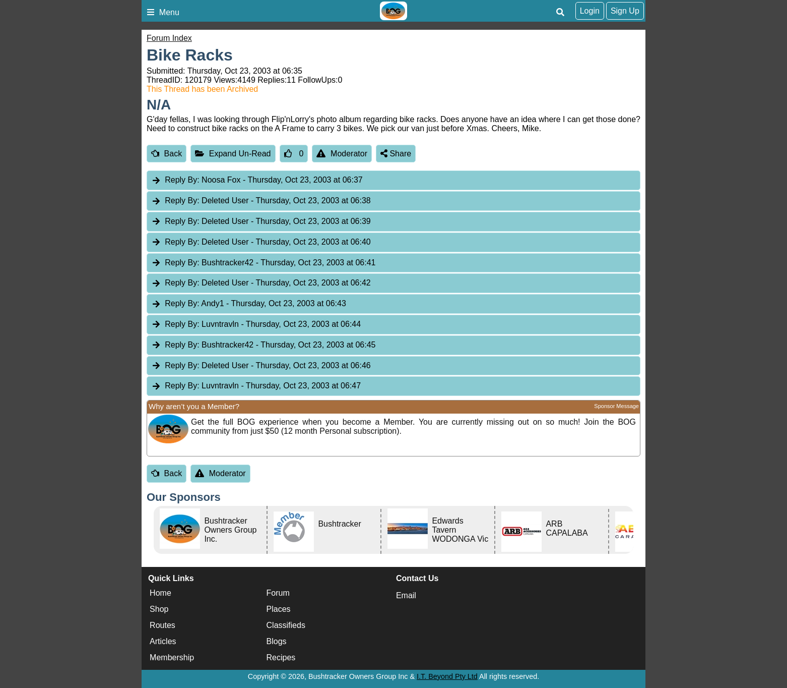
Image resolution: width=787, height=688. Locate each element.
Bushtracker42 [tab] (263, 263)
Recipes (281, 657)
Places (279, 609)
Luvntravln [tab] (256, 324)
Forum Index (169, 38)
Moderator (341, 153)
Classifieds (286, 625)
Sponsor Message (616, 406)
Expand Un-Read (233, 153)
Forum (278, 593)
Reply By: (182, 180)
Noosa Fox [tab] (257, 180)
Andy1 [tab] (248, 304)
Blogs (277, 641)
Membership (172, 657)
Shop (159, 609)
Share (395, 153)
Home (160, 593)
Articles (163, 641)
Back (166, 153)
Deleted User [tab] (261, 201)
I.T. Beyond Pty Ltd (447, 676)
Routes (162, 625)
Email (406, 595)
